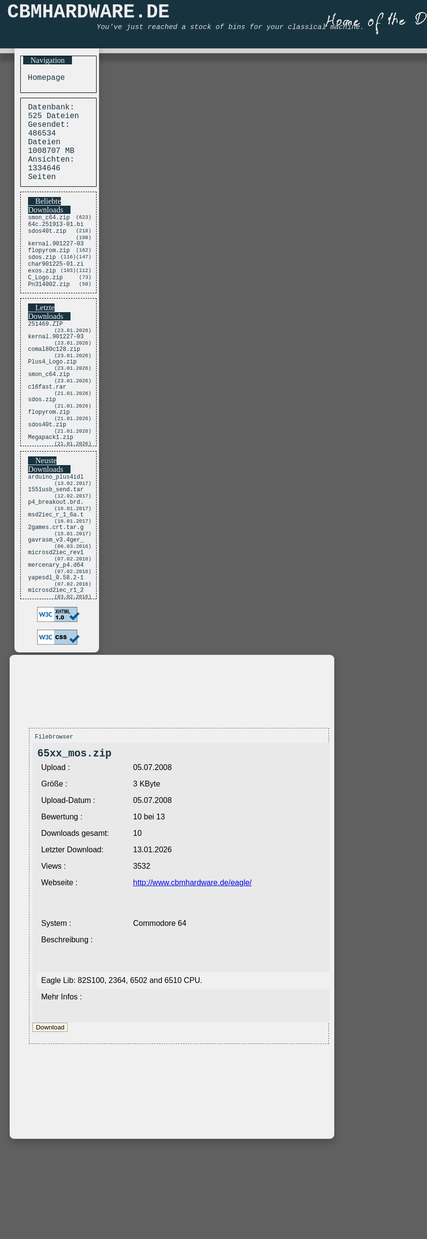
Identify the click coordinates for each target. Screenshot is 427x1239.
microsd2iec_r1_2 (56, 669)
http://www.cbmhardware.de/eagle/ (192, 966)
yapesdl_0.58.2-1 (56, 654)
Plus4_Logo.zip (52, 403)
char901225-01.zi (56, 292)
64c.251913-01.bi (56, 244)
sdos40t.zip (47, 252)
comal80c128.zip (54, 388)
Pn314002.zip (49, 317)
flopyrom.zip (49, 276)
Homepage (44, 79)
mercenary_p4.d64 (56, 639)
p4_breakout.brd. (56, 564)
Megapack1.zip (50, 493)
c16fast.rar (47, 433)
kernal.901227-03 (56, 267)
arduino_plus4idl (56, 534)
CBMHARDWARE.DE (88, 14)
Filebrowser (54, 817)
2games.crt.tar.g (56, 594)
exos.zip (42, 300)
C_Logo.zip (45, 308)
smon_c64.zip (49, 236)
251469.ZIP (45, 358)
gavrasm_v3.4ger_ (56, 609)
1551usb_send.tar (56, 549)
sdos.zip (42, 284)
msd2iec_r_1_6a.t (56, 579)
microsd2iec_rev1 (56, 624)
